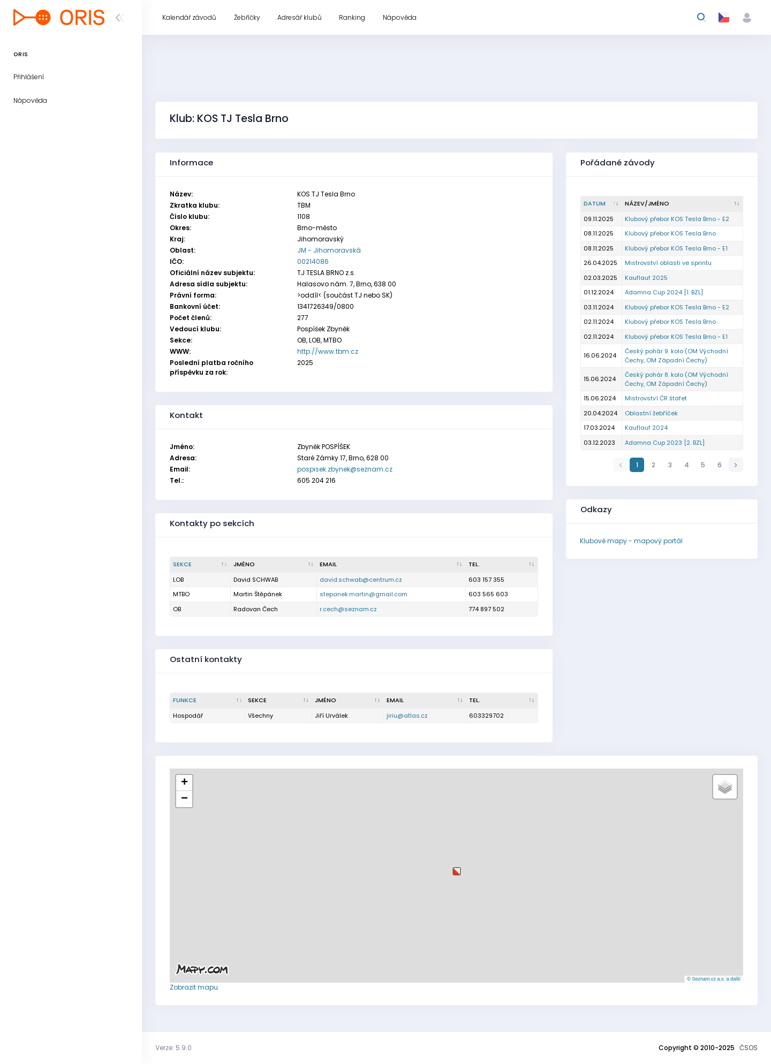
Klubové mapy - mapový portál (631, 540)
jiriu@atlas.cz (407, 715)
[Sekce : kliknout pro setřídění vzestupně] (278, 700)
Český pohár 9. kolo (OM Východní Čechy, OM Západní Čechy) (676, 355)
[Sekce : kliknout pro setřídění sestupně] (200, 564)
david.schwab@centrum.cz (361, 579)
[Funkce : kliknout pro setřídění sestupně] (207, 700)
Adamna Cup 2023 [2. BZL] (665, 442)
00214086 (313, 261)
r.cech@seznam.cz (348, 609)
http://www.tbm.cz (327, 351)
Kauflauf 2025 (646, 277)
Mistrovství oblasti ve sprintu (668, 263)
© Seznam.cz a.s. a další (713, 979)
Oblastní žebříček (651, 413)
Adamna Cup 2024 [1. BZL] (664, 292)
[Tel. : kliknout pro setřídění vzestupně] (502, 564)
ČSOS (748, 1047)
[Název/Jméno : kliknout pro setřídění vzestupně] (682, 203)
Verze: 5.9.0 (173, 1047)
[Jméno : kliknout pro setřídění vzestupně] (274, 564)
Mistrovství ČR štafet (656, 398)
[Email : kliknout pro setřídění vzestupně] (391, 564)
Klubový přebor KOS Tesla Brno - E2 (677, 219)
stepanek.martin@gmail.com (363, 594)
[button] (457, 867)
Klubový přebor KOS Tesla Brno (670, 233)
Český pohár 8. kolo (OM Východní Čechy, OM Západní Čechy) (676, 379)
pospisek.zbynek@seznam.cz (344, 469)
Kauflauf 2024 (646, 427)
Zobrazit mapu (194, 987)
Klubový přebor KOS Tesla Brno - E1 (676, 248)
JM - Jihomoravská (329, 250)
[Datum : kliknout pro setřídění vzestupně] (601, 203)
